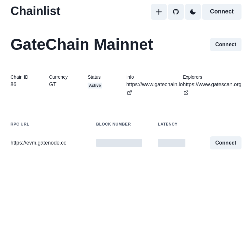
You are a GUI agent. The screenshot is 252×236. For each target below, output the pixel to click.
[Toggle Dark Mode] (193, 12)
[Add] (159, 12)
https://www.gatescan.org (212, 88)
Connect (222, 11)
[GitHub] (176, 12)
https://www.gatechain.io (154, 88)
